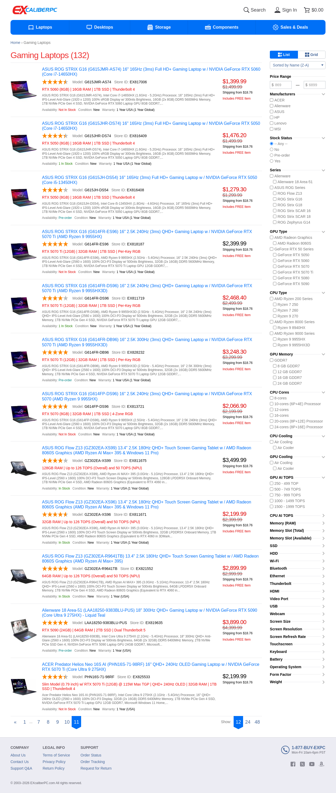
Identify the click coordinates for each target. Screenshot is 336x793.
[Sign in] (285, 10)
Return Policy (54, 768)
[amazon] (321, 764)
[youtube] (312, 764)
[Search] (246, 10)
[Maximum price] (315, 85)
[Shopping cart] (312, 10)
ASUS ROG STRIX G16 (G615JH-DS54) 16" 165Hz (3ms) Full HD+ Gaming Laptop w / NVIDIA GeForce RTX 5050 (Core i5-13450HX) (149, 180)
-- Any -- (278, 144)
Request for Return (96, 768)
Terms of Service (56, 755)
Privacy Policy (54, 762)
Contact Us (19, 762)
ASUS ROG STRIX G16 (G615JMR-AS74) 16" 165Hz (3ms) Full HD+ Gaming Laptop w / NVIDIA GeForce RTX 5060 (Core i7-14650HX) (151, 71)
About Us (18, 755)
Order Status (91, 755)
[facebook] (293, 764)
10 (67, 722)
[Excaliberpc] (35, 10)
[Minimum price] (281, 85)
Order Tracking (93, 762)
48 (257, 722)
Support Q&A (21, 768)
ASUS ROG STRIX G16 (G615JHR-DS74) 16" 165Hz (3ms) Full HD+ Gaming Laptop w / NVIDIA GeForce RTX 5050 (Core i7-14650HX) (151, 126)
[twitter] (302, 764)
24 (247, 722)
